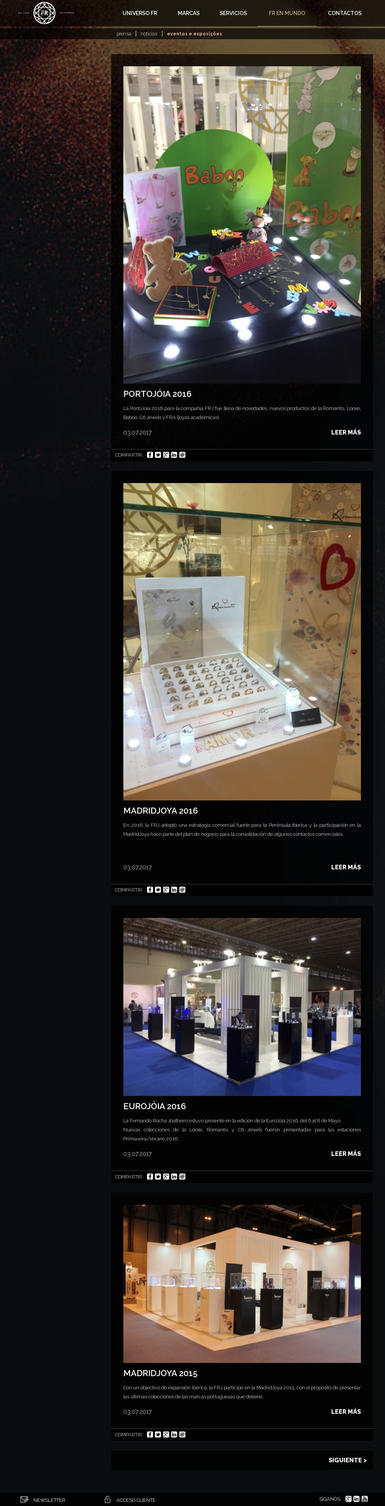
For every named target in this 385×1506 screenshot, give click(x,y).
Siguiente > (348, 1460)
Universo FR (140, 13)
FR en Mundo (287, 13)
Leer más (346, 432)
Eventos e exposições (194, 34)
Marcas (189, 13)
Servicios (233, 13)
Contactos (345, 13)
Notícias (149, 34)
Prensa (124, 34)
